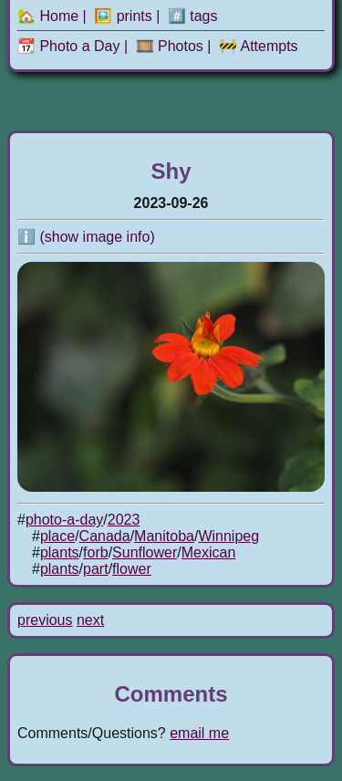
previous (44, 620)
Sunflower (144, 552)
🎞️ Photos (169, 46)
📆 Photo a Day (68, 46)
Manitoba (164, 536)
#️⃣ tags (193, 16)
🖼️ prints (123, 16)
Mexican (208, 552)
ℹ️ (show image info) (86, 237)
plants (59, 552)
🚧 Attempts (258, 46)
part (96, 569)
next (90, 620)
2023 (124, 519)
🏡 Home (47, 16)
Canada (104, 536)
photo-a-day (64, 519)
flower (131, 569)
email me (199, 733)
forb (96, 552)
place (57, 536)
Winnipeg (228, 536)
